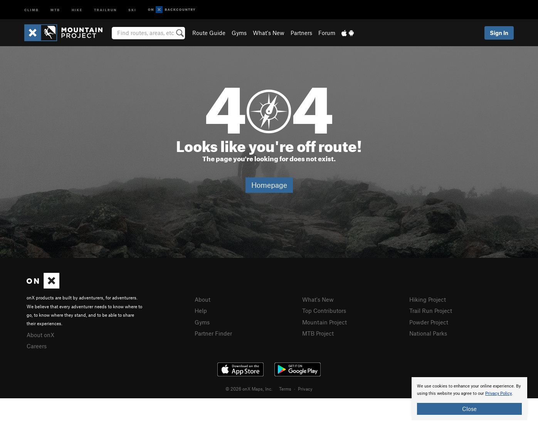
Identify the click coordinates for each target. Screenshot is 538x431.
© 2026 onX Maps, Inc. (248, 388)
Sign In (499, 32)
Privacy (305, 388)
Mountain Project (324, 322)
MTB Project (318, 333)
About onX (40, 334)
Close (469, 408)
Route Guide (208, 32)
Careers (37, 345)
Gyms (239, 32)
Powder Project (428, 322)
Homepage (269, 184)
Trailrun (105, 9)
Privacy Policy (498, 393)
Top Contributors (324, 310)
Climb (31, 9)
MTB (55, 9)
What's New (268, 32)
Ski (132, 9)
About (202, 299)
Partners (301, 32)
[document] (469, 399)
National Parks (428, 333)
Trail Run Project (430, 310)
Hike (77, 9)
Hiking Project (427, 299)
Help (201, 310)
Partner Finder (213, 333)
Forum (326, 32)
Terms (285, 388)
